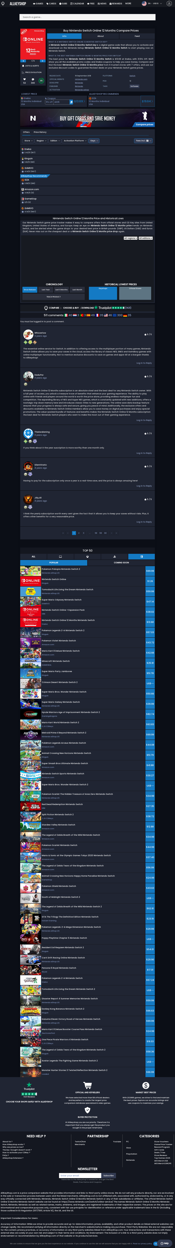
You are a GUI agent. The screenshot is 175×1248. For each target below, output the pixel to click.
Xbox (128, 1150)
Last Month (77, 292)
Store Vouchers (161, 1143)
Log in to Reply (144, 365)
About (100, 36)
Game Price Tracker (163, 1146)
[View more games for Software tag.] (135, 87)
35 (99, 317)
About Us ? (7, 1143)
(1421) (113, 309)
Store (27, 140)
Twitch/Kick (80, 1143)
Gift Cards (159, 1152)
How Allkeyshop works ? (14, 1146)
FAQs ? (6, 1157)
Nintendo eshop (82, 90)
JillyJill (38, 499)
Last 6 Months (61, 292)
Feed (137, 36)
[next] (43, 61)
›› (116, 535)
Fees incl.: (142, 140)
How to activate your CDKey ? (16, 1154)
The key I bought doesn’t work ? (17, 1152)
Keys (93, 140)
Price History (40, 132)
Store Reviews (160, 1157)
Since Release (30, 292)
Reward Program (162, 1149)
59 (101, 535)
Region (40, 140)
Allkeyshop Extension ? (13, 1160)
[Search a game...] (87, 17)
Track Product (53, 299)
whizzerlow (40, 335)
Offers (26, 132)
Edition (53, 140)
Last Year (46, 292)
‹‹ (63, 535)
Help (165, 1243)
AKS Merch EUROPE (162, 1165)
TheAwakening (42, 434)
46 (108, 317)
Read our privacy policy (142, 1244)
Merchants (80, 1146)
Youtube (117, 1143)
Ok (156, 1244)
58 (96, 535)
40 (68, 317)
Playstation (131, 1156)
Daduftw (38, 377)
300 (118, 317)
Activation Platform (74, 140)
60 (105, 535)
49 (91, 317)
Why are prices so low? (13, 1149)
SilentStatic (40, 467)
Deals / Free (159, 1154)
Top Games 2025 (162, 1160)
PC (127, 1143)
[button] (59, 102)
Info (64, 36)
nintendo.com (81, 79)
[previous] (23, 61)
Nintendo (79, 83)
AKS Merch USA (161, 1163)
